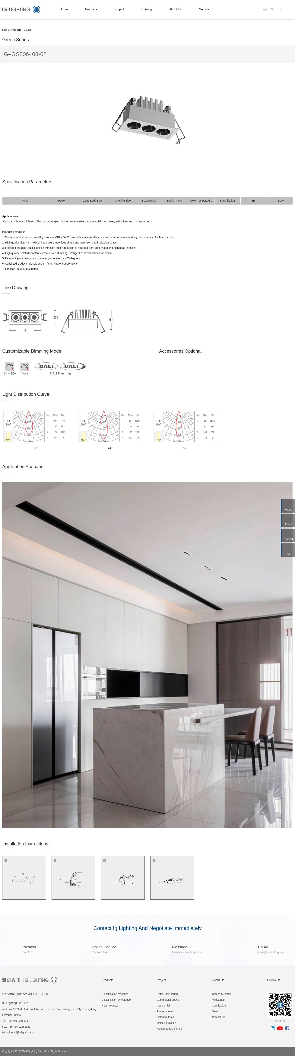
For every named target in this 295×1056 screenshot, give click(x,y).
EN (272, 9)
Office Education (166, 1022)
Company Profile (222, 993)
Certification (219, 1005)
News (215, 1011)
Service (204, 9)
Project (119, 9)
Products (91, 9)
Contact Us (218, 1017)
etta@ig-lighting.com (23, 1032)
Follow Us (273, 980)
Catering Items (165, 1017)
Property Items (165, 1011)
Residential (163, 1005)
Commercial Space (168, 999)
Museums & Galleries (169, 1028)
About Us (175, 9)
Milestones (218, 999)
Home (64, 9)
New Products (110, 1005)
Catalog (146, 9)
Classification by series (115, 993)
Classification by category (117, 999)
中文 (265, 9)
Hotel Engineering (167, 993)
